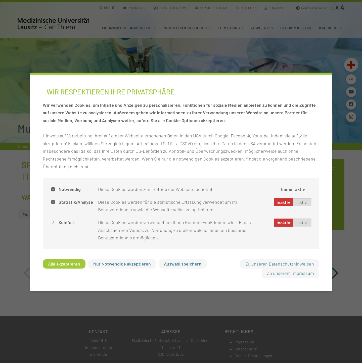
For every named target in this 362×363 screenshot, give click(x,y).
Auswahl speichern (182, 264)
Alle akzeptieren (64, 264)
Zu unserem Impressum (290, 273)
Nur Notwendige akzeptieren (122, 264)
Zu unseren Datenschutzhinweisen (279, 264)
